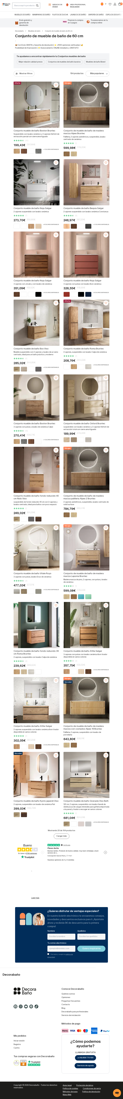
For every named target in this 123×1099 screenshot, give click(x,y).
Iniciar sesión (19, 1041)
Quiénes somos (68, 994)
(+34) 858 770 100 (85, 1058)
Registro (17, 1044)
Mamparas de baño (41, 15)
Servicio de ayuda (85, 1066)
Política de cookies (70, 1088)
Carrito (17, 1048)
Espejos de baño (114, 15)
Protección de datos (84, 1085)
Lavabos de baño (78, 15)
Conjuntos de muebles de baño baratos (64, 62)
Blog (63, 1008)
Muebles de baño (22, 15)
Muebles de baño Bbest (96, 62)
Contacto (66, 1004)
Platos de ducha (60, 15)
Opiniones (66, 997)
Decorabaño (19, 31)
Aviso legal (67, 1085)
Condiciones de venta (92, 1088)
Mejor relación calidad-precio (31, 62)
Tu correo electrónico (56, 943)
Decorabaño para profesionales (75, 1012)
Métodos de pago (70, 1092)
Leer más (35, 898)
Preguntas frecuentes (71, 1001)
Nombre (51, 931)
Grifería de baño (96, 15)
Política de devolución (91, 1092)
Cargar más (61, 836)
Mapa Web (67, 1095)
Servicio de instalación (71, 1015)
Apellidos (81, 931)
